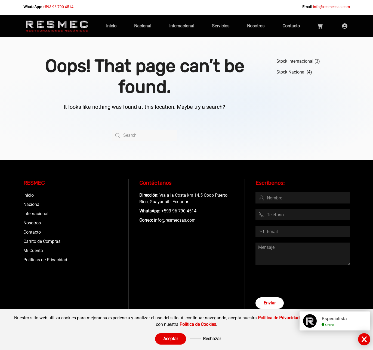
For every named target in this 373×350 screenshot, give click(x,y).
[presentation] (296, 281)
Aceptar (170, 338)
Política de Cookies (198, 324)
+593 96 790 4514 (58, 7)
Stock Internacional (294, 61)
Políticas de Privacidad (45, 259)
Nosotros (255, 25)
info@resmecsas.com (331, 7)
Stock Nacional (291, 72)
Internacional (181, 25)
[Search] (144, 135)
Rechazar (212, 338)
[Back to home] (57, 26)
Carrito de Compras (41, 241)
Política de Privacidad (279, 317)
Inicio (111, 25)
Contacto (291, 25)
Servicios (220, 25)
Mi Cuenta (33, 250)
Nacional (142, 25)
